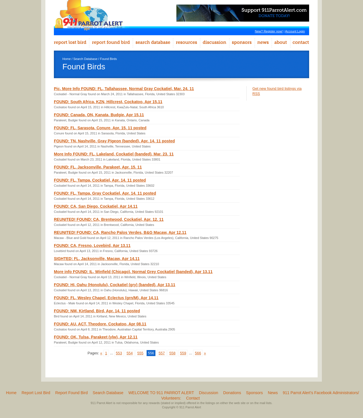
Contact (193, 398)
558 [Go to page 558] (172, 353)
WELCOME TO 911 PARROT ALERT (161, 392)
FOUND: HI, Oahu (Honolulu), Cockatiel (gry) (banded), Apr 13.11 (114, 284)
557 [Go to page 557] (162, 353)
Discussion (208, 392)
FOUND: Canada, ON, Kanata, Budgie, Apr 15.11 (99, 115)
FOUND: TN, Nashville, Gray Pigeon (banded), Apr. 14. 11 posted (114, 141)
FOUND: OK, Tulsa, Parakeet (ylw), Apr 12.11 (96, 337)
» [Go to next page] (205, 353)
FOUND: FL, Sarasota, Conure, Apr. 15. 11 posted (100, 128)
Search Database (85, 59)
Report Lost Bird (36, 392)
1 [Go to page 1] (106, 353)
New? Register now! (268, 31)
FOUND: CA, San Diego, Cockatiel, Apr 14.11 (96, 206)
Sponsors (254, 392)
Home (66, 59)
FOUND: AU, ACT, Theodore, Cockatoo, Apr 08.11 (100, 324)
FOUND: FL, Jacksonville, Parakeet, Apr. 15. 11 (98, 167)
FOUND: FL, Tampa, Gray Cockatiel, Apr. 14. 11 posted (105, 193)
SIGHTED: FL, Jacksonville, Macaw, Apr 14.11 (97, 258)
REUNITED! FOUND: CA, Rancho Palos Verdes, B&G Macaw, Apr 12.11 (120, 232)
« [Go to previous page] (101, 353)
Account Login (295, 31)
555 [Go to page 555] (140, 353)
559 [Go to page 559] (183, 353)
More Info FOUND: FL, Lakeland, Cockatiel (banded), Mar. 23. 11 (114, 154)
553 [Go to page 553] (119, 353)
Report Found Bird (71, 392)
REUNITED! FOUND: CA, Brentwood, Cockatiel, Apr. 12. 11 (109, 219)
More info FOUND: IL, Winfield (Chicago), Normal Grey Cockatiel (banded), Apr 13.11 (133, 271)
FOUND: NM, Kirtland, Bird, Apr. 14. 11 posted (97, 311)
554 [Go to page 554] (129, 353)
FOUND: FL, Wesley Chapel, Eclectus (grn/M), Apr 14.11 (106, 298)
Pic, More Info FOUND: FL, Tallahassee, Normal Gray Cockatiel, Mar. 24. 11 (124, 88)
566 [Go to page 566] (198, 353)
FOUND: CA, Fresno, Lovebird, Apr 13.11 (92, 245)
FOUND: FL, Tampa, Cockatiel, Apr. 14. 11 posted (100, 180)
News (273, 392)
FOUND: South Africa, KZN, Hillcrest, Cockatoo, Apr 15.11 (108, 101)
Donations (232, 392)
